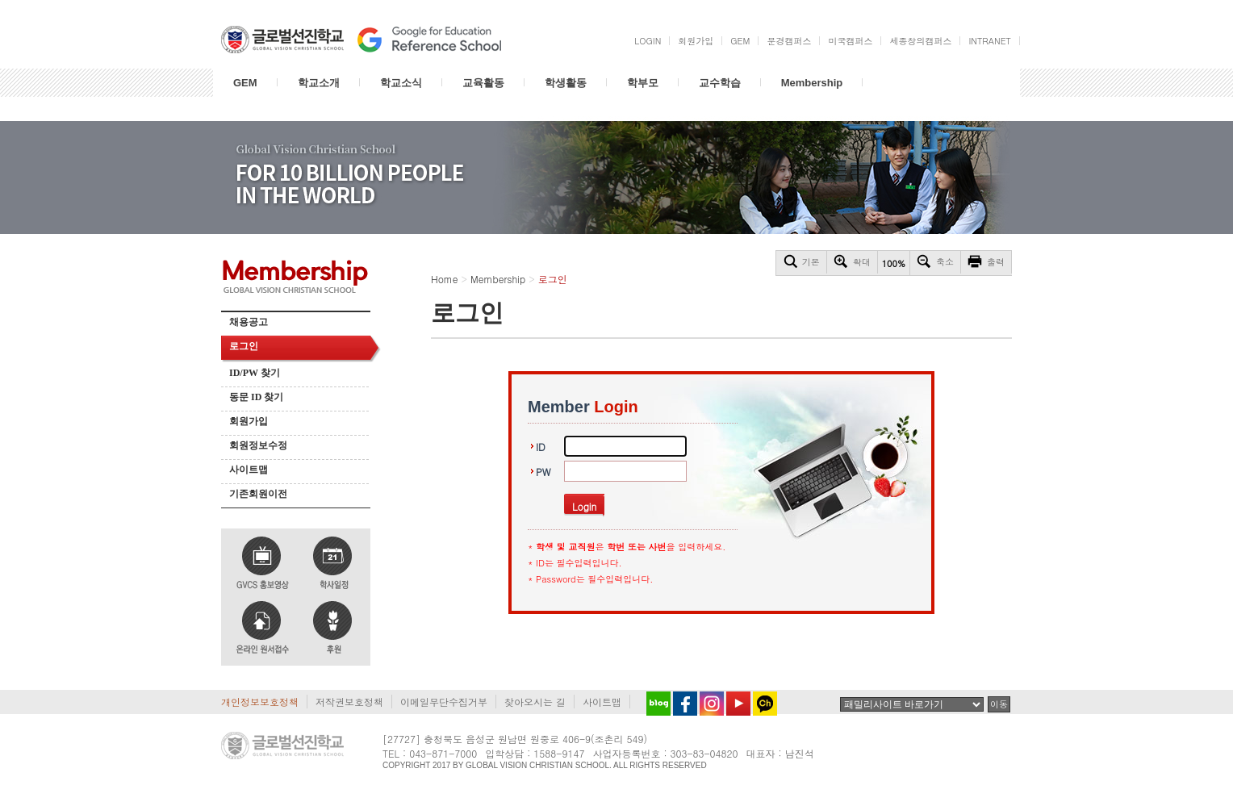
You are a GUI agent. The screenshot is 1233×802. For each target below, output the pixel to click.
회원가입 (248, 421)
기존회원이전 (258, 493)
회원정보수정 (258, 445)
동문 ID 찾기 (256, 397)
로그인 (243, 346)
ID (540, 446)
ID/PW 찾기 (254, 372)
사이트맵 (248, 469)
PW (543, 471)
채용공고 (248, 322)
